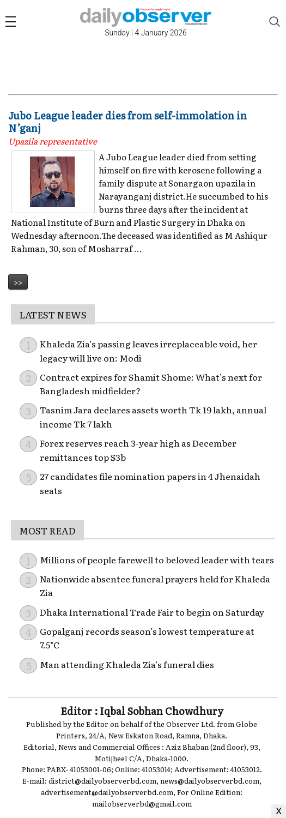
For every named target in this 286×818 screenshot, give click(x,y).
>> (18, 281)
